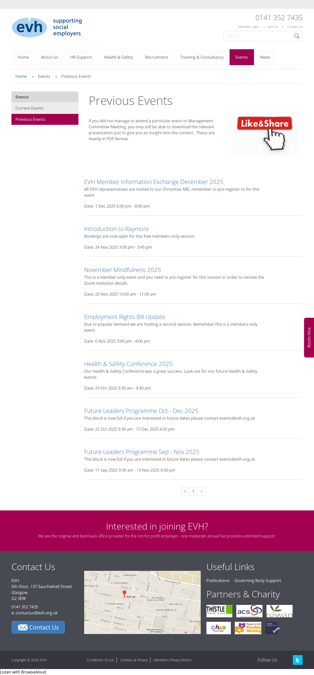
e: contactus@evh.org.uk (34, 613)
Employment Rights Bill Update (124, 317)
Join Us (273, 26)
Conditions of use (100, 660)
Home (23, 57)
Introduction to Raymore (116, 229)
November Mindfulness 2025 (122, 270)
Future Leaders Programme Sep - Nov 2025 (141, 452)
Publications (218, 580)
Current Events (29, 108)
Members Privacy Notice (172, 660)
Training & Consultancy (202, 57)
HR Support (81, 57)
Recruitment (156, 57)
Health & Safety (118, 57)
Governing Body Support (258, 580)
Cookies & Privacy (134, 660)
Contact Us (295, 26)
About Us (49, 57)
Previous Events (30, 119)
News (265, 57)
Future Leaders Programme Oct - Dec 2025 (141, 410)
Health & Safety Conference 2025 (128, 364)
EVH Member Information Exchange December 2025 (153, 182)
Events (242, 57)
